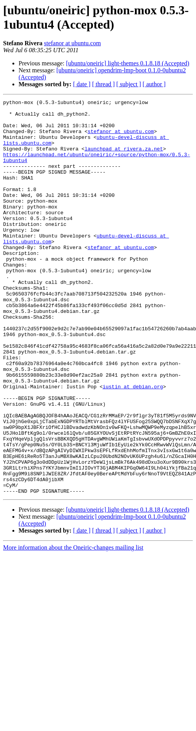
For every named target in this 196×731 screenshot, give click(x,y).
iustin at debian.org (132, 444)
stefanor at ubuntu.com (72, 43)
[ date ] (81, 84)
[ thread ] (103, 84)
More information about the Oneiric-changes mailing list (73, 626)
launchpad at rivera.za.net (124, 158)
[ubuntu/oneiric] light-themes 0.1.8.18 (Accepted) (127, 63)
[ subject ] (128, 84)
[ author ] (154, 84)
